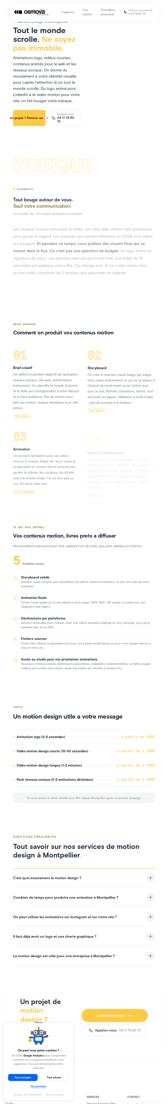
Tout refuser (54, 1077)
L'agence (67, 12)
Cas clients (87, 12)
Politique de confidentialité (27, 1094)
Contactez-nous (115, 1015)
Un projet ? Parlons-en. (29, 118)
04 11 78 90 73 (136, 13)
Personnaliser (38, 1086)
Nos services (44, 12)
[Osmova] (29, 12)
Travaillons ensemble (108, 12)
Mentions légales (55, 1094)
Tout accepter (22, 1077)
